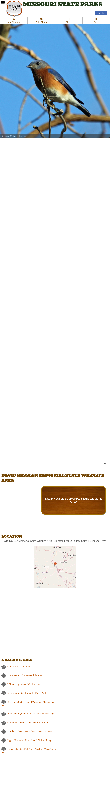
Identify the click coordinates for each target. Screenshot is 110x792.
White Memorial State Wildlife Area (24, 675)
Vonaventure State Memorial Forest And (26, 693)
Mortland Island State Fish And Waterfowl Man (30, 731)
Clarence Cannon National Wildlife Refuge (27, 722)
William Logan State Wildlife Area (23, 684)
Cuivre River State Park (18, 666)
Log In (101, 13)
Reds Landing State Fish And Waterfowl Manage (30, 713)
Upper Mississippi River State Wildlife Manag (29, 740)
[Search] (83, 465)
